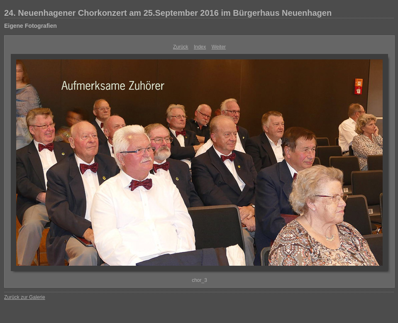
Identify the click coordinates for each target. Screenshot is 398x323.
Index (200, 47)
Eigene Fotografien (30, 25)
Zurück (180, 47)
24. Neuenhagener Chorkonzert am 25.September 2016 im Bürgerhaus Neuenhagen (168, 12)
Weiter (219, 47)
